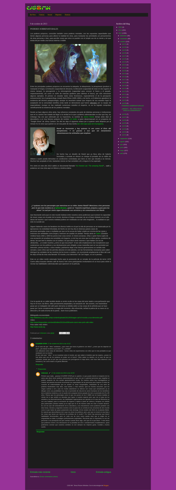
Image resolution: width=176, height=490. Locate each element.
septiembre (124, 138)
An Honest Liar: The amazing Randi (89, 166)
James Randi (89, 117)
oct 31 (124, 44)
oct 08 (124, 114)
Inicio (73, 472)
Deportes (58, 15)
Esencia (67, 15)
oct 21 (124, 68)
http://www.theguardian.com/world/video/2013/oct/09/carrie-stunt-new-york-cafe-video (61, 322)
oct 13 (124, 91)
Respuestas (42, 369)
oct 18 (124, 76)
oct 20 (124, 71)
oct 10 (124, 100)
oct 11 (124, 97)
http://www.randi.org (37, 327)
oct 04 (124, 126)
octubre (123, 41)
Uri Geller (73, 119)
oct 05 (124, 123)
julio (121, 144)
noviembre (124, 38)
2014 (120, 30)
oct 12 (124, 94)
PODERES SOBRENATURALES (133, 106)
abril (121, 153)
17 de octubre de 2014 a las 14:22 (59, 343)
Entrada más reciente (40, 472)
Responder (39, 364)
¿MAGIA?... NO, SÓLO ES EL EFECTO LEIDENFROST (132, 109)
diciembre (123, 36)
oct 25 (124, 59)
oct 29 (124, 50)
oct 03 (124, 129)
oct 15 (124, 85)
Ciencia (41, 15)
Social (50, 15)
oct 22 (124, 65)
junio (122, 147)
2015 (120, 27)
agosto (122, 141)
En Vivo (33, 15)
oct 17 (124, 79)
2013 (120, 33)
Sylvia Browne (60, 208)
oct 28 (124, 53)
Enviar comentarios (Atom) (49, 476)
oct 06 (124, 120)
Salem (98, 233)
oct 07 (124, 117)
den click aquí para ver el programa (90, 124)
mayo (122, 150)
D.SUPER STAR (41, 343)
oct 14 (124, 88)
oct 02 (124, 132)
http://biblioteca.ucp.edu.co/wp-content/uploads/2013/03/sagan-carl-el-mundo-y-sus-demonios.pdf (66, 318)
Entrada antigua (103, 472)
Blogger (106, 485)
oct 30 (124, 47)
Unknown (44, 373)
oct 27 (124, 56)
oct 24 (124, 62)
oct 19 (124, 73)
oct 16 (124, 82)
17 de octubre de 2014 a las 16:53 (62, 373)
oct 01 (124, 135)
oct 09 (124, 103)
